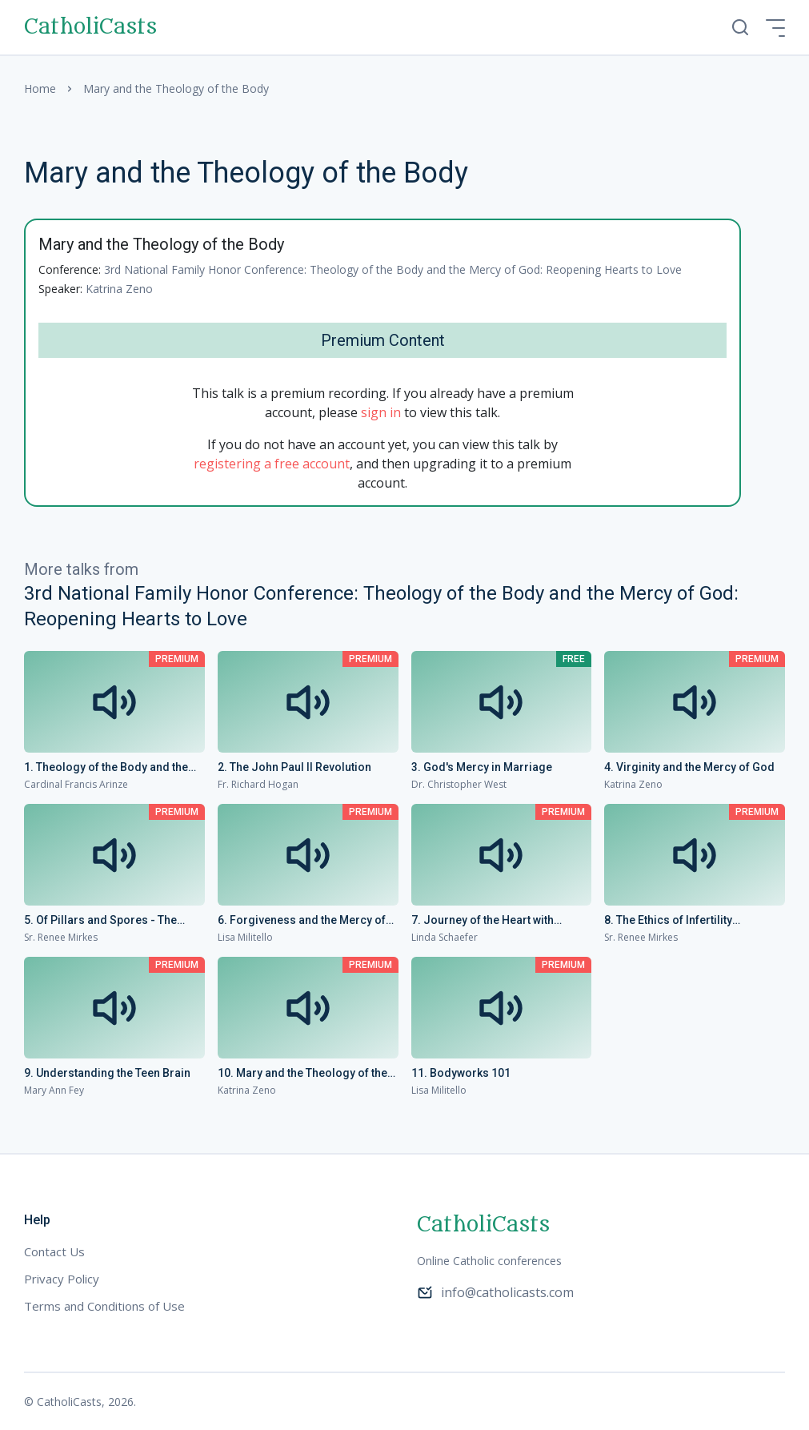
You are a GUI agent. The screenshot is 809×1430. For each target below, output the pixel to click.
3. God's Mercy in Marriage (481, 767)
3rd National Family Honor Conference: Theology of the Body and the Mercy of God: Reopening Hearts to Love (393, 269)
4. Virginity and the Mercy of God (689, 767)
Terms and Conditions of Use (104, 1306)
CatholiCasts (90, 27)
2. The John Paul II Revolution (294, 767)
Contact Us (54, 1251)
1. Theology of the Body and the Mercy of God (106, 768)
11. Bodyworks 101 (461, 1072)
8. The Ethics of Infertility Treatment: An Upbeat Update (679, 921)
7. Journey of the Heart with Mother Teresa (482, 921)
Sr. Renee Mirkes (61, 937)
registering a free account (272, 463)
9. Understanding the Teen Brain (107, 1072)
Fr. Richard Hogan (258, 784)
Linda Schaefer (444, 937)
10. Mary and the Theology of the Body (302, 1073)
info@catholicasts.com (495, 1292)
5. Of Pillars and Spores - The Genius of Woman (100, 921)
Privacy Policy (61, 1279)
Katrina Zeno (119, 288)
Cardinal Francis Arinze (76, 784)
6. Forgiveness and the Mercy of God (302, 921)
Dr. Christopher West (459, 784)
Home (40, 88)
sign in (381, 412)
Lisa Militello (245, 937)
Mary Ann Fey (54, 1090)
